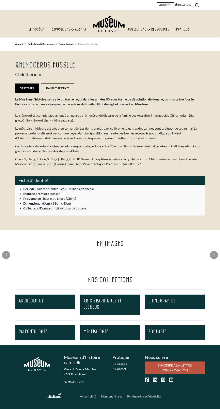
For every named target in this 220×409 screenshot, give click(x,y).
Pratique (182, 29)
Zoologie (157, 331)
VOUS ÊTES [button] (165, 5)
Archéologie (31, 300)
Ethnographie (162, 300)
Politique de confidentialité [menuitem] (144, 396)
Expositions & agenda (69, 29)
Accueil (19, 43)
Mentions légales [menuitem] (112, 396)
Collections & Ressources (148, 29)
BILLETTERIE (183, 4)
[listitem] (110, 111)
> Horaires (119, 364)
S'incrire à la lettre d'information (175, 367)
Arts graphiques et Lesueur (102, 304)
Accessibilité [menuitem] (88, 396)
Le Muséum (37, 29)
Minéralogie (95, 331)
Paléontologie (66, 43)
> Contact (119, 369)
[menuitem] (197, 4)
